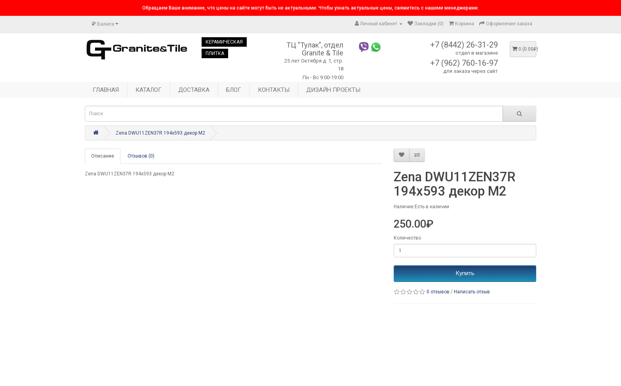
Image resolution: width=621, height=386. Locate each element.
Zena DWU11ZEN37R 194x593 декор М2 (160, 133)
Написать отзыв (472, 292)
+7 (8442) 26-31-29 (464, 44)
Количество (407, 238)
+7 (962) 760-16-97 (464, 63)
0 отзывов (438, 292)
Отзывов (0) (141, 156)
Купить (464, 273)
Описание (102, 156)
